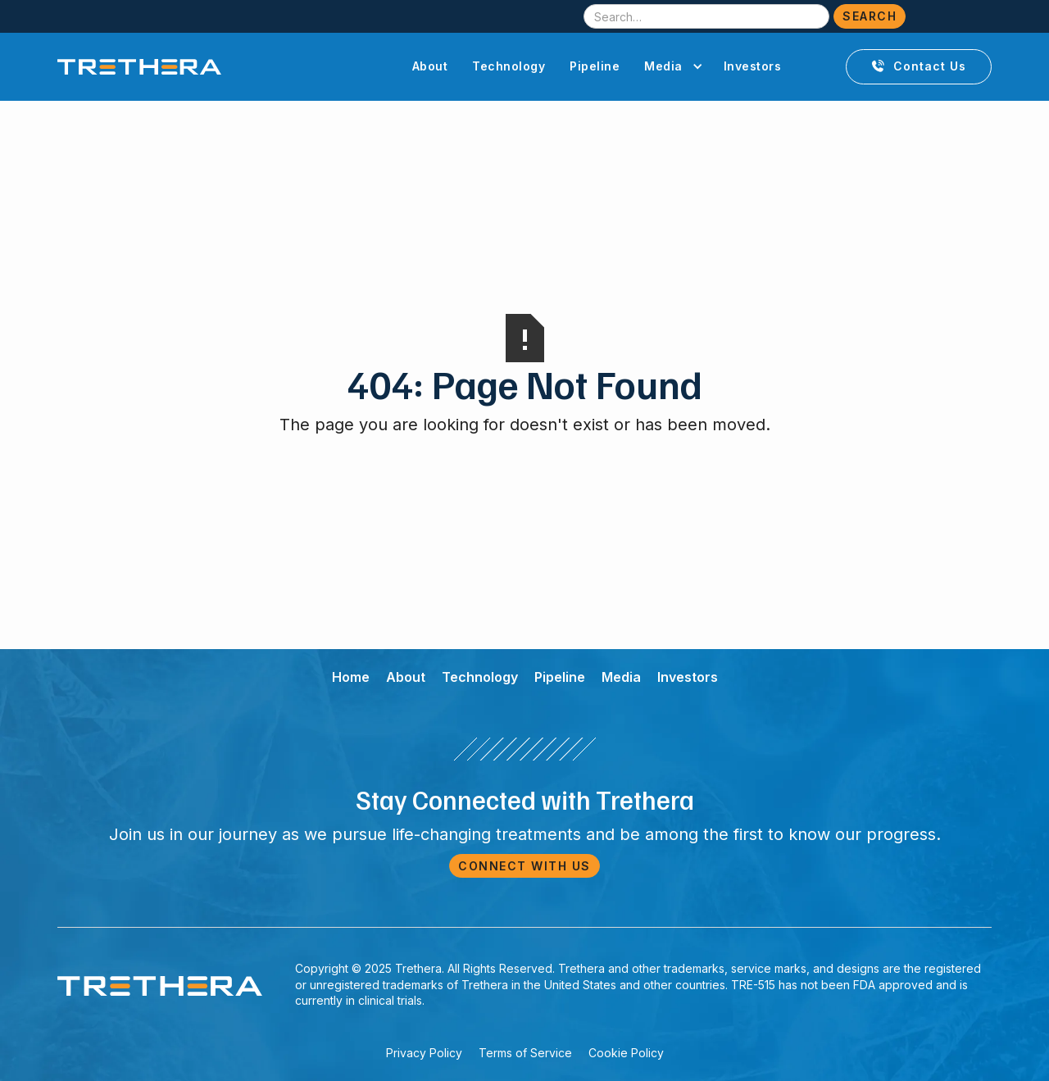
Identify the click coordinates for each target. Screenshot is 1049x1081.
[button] (671, 66)
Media (621, 677)
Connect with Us (524, 866)
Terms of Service (525, 1053)
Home (351, 677)
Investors (753, 66)
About (430, 66)
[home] (139, 67)
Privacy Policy (424, 1053)
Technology (508, 66)
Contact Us (918, 66)
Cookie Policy (626, 1053)
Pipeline (595, 66)
